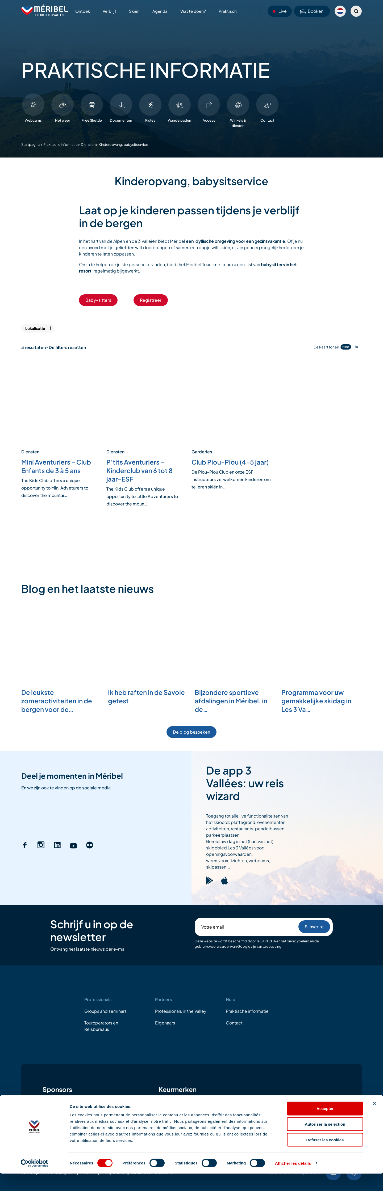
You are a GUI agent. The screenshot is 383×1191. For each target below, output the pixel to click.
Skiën (134, 11)
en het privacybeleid (292, 941)
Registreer (150, 300)
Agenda (160, 11)
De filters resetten (67, 347)
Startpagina (30, 144)
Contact (234, 1023)
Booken (311, 11)
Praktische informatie (60, 144)
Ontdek (82, 11)
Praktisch (228, 11)
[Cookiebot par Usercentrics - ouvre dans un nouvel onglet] (34, 1181)
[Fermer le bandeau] (375, 1121)
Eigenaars (165, 1023)
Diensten (88, 144)
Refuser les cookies (325, 1157)
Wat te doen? (193, 11)
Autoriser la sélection (325, 1141)
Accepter (325, 1126)
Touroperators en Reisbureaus (101, 1026)
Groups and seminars (105, 1011)
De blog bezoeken (191, 732)
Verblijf (109, 11)
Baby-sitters (98, 300)
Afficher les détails (293, 1180)
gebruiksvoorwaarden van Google (222, 946)
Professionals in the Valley (180, 1011)
